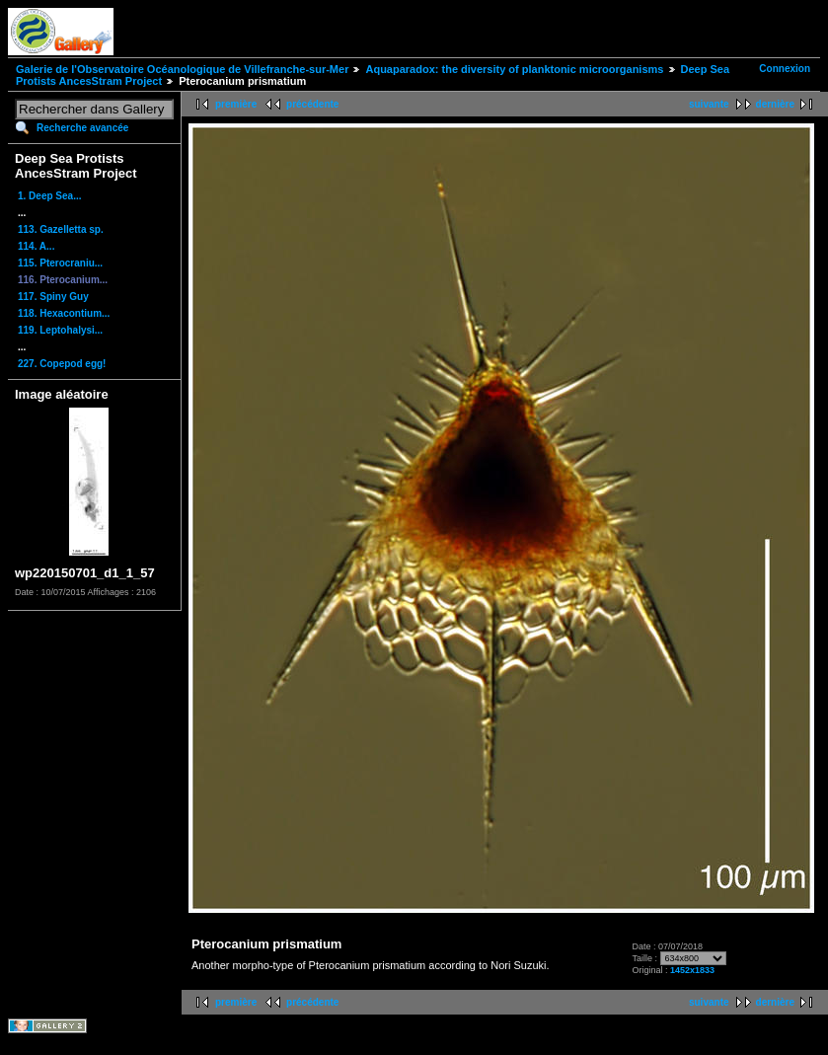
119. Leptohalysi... (60, 330)
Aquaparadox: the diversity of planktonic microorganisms (514, 69)
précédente (312, 104)
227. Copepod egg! (62, 363)
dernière (775, 104)
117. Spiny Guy (53, 296)
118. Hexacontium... (64, 313)
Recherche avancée (82, 127)
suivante (709, 104)
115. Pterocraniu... (60, 263)
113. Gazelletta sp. (61, 229)
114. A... (36, 246)
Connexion (784, 68)
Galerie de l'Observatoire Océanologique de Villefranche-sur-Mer (182, 69)
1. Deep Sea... (49, 195)
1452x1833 (692, 970)
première (236, 104)
